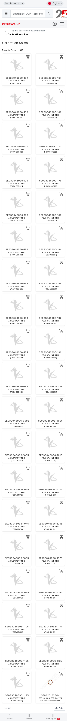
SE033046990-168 (50, 112)
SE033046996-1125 (17, 660)
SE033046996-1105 (17, 626)
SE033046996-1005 (17, 455)
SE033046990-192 (50, 318)
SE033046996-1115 (50, 626)
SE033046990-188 (50, 283)
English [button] (54, 3)
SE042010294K (50, 695)
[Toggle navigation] (62, 23)
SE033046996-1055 (50, 523)
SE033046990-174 (17, 180)
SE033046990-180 (50, 215)
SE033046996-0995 (50, 420)
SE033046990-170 (17, 146)
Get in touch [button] (13, 3)
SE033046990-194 (16, 352)
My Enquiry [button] (53, 717)
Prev (7, 708)
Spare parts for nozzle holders (28, 30)
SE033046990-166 (16, 112)
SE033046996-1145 (17, 695)
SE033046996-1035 (50, 489)
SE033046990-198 (16, 386)
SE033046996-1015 (50, 455)
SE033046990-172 (50, 146)
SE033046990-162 (16, 77)
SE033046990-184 (50, 249)
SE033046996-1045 (17, 523)
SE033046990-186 (16, 283)
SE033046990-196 (50, 352)
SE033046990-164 (50, 77)
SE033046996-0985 (17, 420)
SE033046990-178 (17, 215)
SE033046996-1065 (17, 558)
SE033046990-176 (50, 180)
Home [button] (10, 717)
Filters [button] (29, 717)
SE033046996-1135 (50, 660)
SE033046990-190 (16, 318)
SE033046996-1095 (50, 592)
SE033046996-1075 (50, 558)
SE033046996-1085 (17, 592)
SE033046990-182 (16, 249)
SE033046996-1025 (17, 489)
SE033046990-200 (50, 386)
